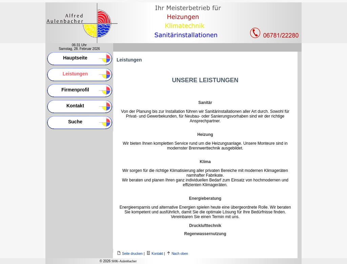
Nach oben (179, 254)
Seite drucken (132, 254)
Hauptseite (75, 57)
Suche (75, 121)
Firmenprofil (75, 89)
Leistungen (75, 73)
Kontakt (75, 105)
